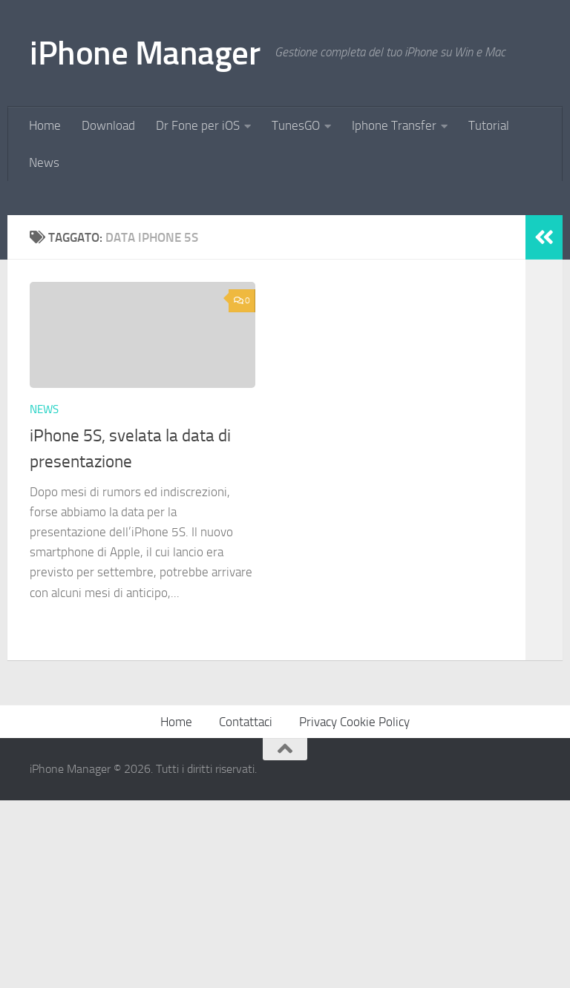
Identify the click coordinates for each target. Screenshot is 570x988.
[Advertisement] (285, 292)
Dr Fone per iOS (198, 125)
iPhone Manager (145, 53)
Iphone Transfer (394, 125)
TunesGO (296, 125)
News (44, 162)
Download (108, 125)
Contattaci (245, 910)
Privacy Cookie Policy (354, 910)
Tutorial (488, 125)
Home (45, 125)
